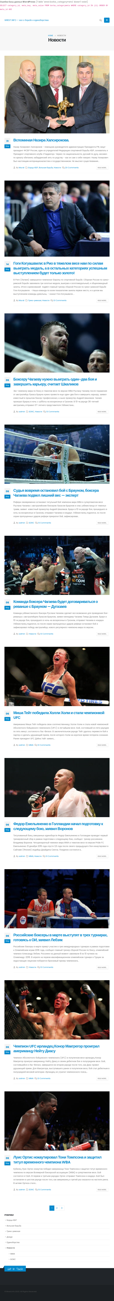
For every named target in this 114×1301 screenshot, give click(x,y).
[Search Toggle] (100, 20)
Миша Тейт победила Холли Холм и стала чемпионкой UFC (58, 715)
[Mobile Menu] (107, 20)
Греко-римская (34, 300)
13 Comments (59, 300)
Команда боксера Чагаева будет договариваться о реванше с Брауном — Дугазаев (55, 604)
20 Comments (72, 167)
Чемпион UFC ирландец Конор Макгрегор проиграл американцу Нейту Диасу (56, 1049)
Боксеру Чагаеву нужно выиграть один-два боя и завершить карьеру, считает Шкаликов (55, 382)
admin (22, 411)
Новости (57, 167)
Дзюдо (9, 1236)
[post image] (57, 94)
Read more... (102, 168)
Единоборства (13, 1242)
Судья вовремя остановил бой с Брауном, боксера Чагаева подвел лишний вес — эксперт (56, 493)
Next (61, 1208)
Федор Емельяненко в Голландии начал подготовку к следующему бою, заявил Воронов (58, 826)
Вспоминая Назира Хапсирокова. (41, 140)
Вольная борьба (46, 167)
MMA (31, 745)
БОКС (31, 411)
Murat (21, 167)
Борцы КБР (33, 167)
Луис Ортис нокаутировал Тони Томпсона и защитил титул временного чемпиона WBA (57, 1160)
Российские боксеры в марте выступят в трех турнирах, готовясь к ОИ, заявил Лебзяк (60, 937)
